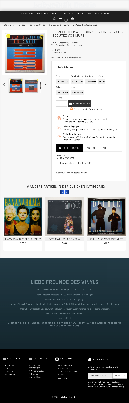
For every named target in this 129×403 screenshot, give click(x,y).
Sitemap (34, 373)
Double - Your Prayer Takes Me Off (106, 238)
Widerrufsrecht (11, 374)
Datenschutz (10, 371)
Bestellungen (63, 368)
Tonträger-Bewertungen (34, 366)
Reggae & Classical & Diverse (77, 13)
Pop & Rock (42, 13)
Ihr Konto (66, 358)
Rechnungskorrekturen (67, 371)
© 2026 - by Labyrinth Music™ (64, 397)
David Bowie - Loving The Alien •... (64, 238)
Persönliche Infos (65, 365)
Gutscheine (62, 377)
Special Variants (101, 13)
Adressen (62, 374)
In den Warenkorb (84, 103)
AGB (7, 368)
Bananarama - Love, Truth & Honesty (23, 238)
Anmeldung (36, 377)
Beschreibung (69, 148)
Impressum (9, 365)
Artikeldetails (97, 148)
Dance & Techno (27, 13)
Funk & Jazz (55, 13)
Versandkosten (37, 370)
